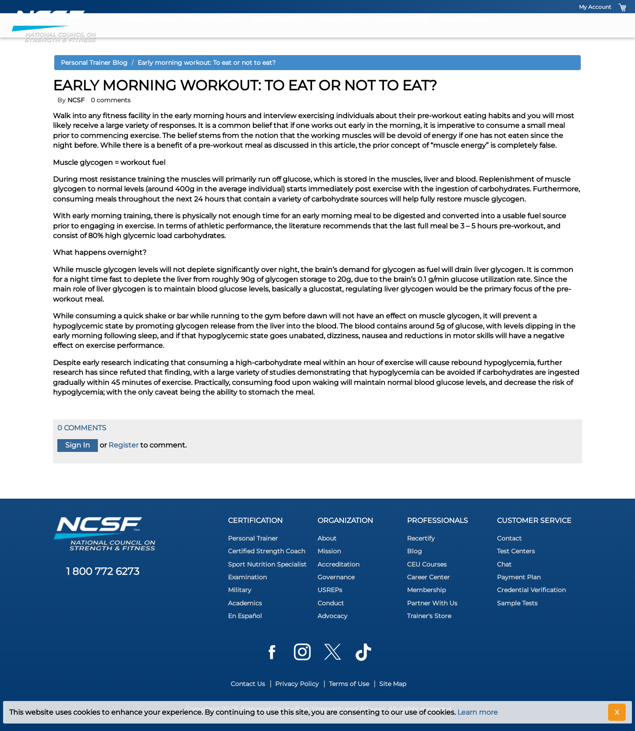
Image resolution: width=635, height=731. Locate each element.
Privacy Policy (297, 684)
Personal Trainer (147, 32)
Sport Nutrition (279, 32)
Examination (247, 577)
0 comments (111, 100)
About (327, 538)
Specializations (403, 32)
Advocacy (332, 616)
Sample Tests (517, 603)
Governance (336, 577)
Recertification (465, 32)
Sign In (77, 445)
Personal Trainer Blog (94, 63)
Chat (504, 564)
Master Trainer (341, 32)
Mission (329, 551)
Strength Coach (214, 32)
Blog (414, 551)
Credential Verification (531, 590)
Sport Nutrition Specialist (267, 564)
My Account (595, 7)
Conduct (331, 603)
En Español (245, 616)
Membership (426, 590)
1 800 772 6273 (102, 571)
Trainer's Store (429, 616)
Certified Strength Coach (266, 551)
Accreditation (338, 564)
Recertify (421, 538)
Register (123, 445)
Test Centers (516, 551)
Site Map (392, 684)
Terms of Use (349, 684)
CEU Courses (427, 564)
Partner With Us (432, 603)
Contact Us (248, 684)
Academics (245, 603)
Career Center (428, 577)
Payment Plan (519, 577)
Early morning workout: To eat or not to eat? (207, 63)
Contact (509, 538)
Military (239, 590)
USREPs (330, 590)
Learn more (477, 712)
